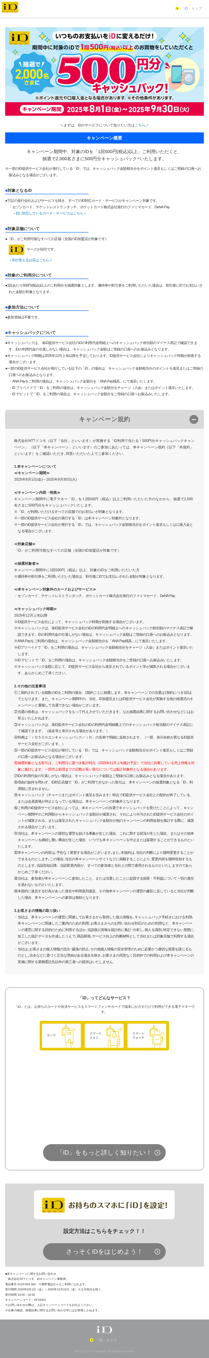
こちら (140, 125)
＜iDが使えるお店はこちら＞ (30, 260)
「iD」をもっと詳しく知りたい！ (104, 1152)
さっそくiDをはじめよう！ (104, 1251)
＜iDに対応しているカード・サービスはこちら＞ (49, 213)
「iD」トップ (191, 8)
